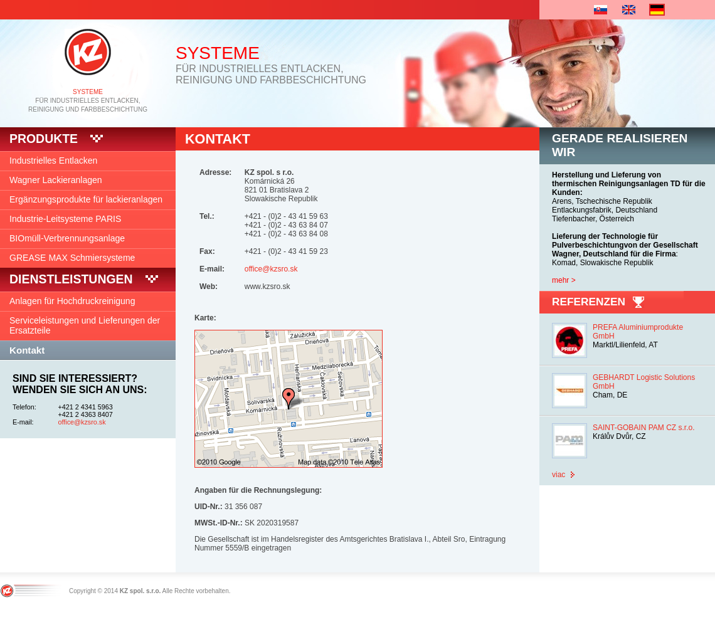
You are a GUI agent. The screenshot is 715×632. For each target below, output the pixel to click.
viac (558, 474)
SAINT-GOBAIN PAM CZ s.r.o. (643, 427)
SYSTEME (88, 91)
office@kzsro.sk (82, 422)
